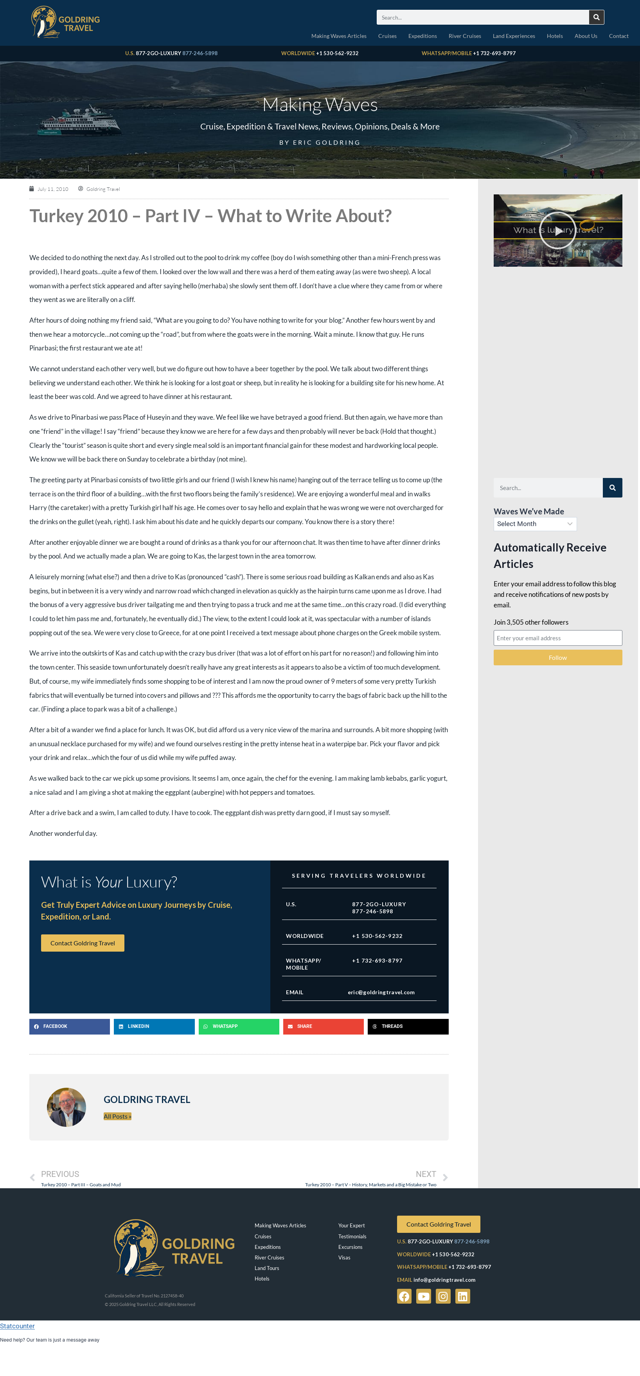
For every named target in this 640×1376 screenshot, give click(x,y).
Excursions (350, 1247)
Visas (344, 1257)
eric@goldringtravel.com (381, 992)
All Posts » (117, 1116)
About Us (586, 35)
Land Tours (267, 1268)
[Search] (596, 17)
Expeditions (422, 35)
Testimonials (352, 1236)
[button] (69, 1027)
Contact (619, 35)
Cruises (387, 35)
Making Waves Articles (339, 35)
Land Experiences (514, 35)
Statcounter (17, 1326)
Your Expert (351, 1225)
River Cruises (465, 35)
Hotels (555, 35)
